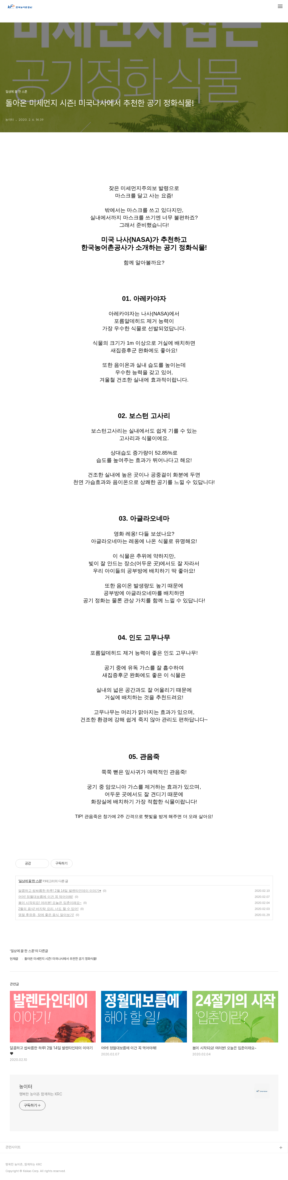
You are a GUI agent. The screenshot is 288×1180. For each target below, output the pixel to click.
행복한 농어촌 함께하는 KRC (40, 1094)
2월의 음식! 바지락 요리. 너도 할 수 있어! (48, 909)
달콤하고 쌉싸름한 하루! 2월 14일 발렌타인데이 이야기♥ (59, 891)
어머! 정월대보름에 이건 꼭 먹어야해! (45, 897)
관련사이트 (13, 1147)
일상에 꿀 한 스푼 (30, 881)
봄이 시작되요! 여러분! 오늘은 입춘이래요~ (50, 903)
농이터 (25, 1086)
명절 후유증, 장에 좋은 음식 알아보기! (46, 915)
